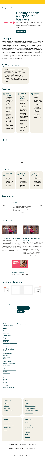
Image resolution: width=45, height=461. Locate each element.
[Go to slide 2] (22, 212)
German (5, 379)
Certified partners (7, 335)
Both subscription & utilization (10, 343)
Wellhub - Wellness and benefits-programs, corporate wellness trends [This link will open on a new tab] (19, 323)
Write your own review (23, 307)
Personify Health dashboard (9, 363)
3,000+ (5, 358)
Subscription (6, 340)
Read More (20, 311)
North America (6, 373)
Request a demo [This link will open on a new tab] (21, 31)
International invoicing (8, 349)
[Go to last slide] (4, 205)
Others (5, 382)
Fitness (5, 330)
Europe (5, 371)
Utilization (5, 341)
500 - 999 (5, 355)
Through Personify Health (9, 348)
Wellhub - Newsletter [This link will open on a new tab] (8, 325)
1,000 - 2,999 (6, 357)
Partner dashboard (7, 365)
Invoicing (5, 350)
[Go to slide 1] (21, 212)
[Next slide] (41, 205)
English (5, 377)
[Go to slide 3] (23, 212)
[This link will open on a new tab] (12, 236)
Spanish (5, 380)
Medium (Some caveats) (9, 387)
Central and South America (9, 370)
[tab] (22, 162)
